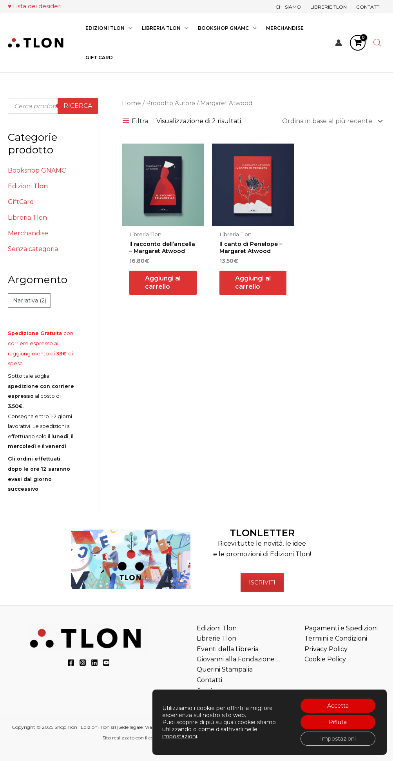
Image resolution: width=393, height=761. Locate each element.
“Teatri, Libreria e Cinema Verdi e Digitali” (243, 738)
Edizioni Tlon (28, 186)
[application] (128, 28)
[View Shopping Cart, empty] (358, 43)
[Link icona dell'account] (338, 42)
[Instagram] (82, 662)
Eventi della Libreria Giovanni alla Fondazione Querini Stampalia (236, 659)
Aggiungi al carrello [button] (163, 282)
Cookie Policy (325, 659)
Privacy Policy (326, 649)
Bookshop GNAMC (37, 170)
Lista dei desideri (37, 6)
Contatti (209, 680)
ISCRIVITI (262, 582)
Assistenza (212, 690)
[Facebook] (70, 662)
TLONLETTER (262, 533)
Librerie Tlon (216, 638)
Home (131, 103)
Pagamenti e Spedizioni (341, 628)
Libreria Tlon (27, 217)
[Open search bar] (377, 43)
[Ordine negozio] (331, 121)
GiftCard (21, 202)
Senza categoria (33, 249)
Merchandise (28, 233)
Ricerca (77, 105)
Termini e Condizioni (335, 638)
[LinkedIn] (94, 662)
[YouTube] (106, 662)
